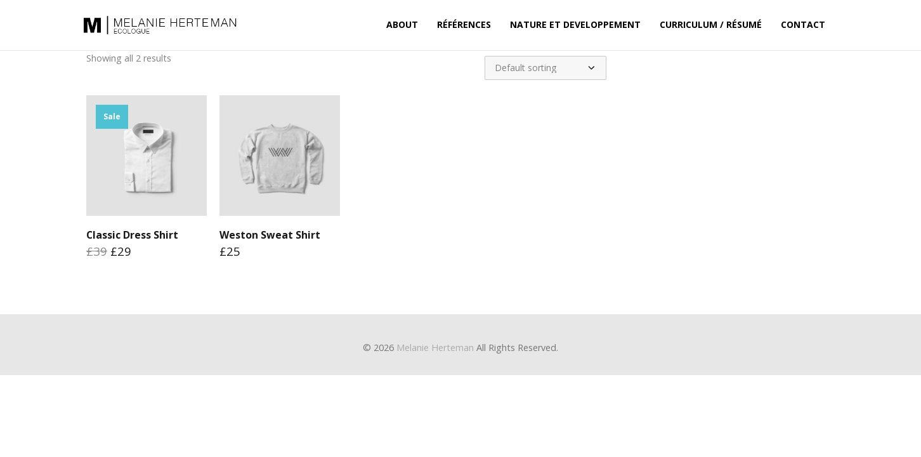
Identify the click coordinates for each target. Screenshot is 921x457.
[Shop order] (545, 68)
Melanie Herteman (435, 347)
